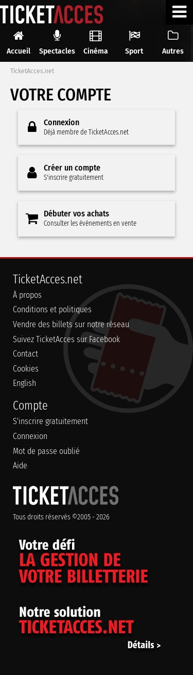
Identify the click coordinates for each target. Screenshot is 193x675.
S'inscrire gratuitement (50, 421)
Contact (25, 354)
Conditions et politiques (52, 309)
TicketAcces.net (32, 71)
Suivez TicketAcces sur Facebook (66, 339)
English (24, 383)
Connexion (30, 436)
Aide (20, 465)
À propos (27, 295)
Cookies (26, 369)
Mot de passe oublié (46, 451)
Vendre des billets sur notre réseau (71, 324)
